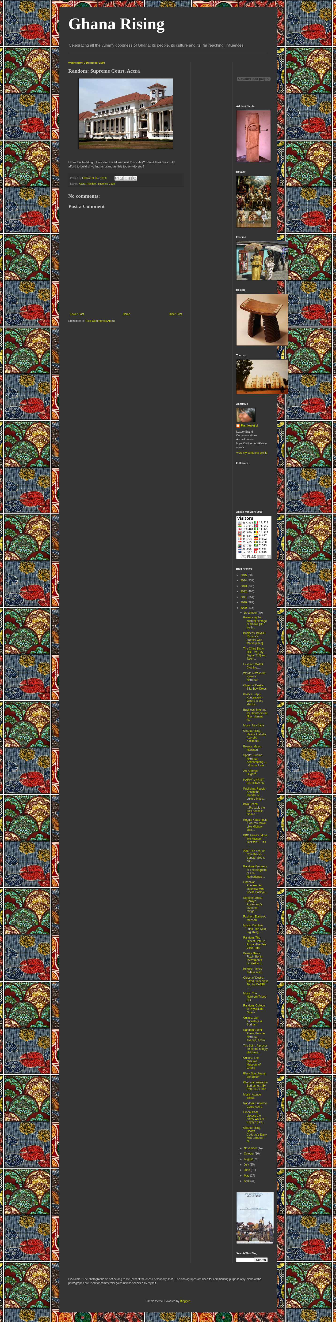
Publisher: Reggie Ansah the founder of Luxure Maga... (254, 793)
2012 (244, 591)
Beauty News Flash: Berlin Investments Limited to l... (253, 958)
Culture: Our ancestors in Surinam (252, 1021)
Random (91, 183)
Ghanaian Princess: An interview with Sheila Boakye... (255, 887)
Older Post (175, 314)
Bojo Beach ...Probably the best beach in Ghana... (254, 809)
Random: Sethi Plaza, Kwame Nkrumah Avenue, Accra (254, 1035)
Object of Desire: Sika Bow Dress (255, 687)
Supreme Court (106, 183)
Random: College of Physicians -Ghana (254, 1009)
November (251, 1148)
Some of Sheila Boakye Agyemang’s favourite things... (252, 904)
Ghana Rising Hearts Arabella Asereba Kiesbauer (254, 736)
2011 (244, 597)
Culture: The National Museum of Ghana (251, 1062)
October (249, 1153)
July (247, 1164)
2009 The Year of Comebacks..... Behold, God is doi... (254, 856)
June (247, 1170)
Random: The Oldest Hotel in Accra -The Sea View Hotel (254, 942)
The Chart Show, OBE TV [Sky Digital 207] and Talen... (254, 653)
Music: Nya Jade (253, 725)
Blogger (185, 1301)
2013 (244, 586)
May (247, 1175)
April (247, 1181)
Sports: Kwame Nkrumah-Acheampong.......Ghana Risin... (255, 760)
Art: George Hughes (250, 772)
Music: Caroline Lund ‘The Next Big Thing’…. (254, 929)
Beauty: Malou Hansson (252, 748)
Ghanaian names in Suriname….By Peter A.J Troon (255, 1086)
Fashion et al (249, 425)
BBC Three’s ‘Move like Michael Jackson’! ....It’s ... (255, 840)
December (251, 612)
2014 (244, 580)
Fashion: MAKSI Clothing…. (253, 666)
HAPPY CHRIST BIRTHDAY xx (253, 781)
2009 (244, 607)
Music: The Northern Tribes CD (254, 997)
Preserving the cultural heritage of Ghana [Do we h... (255, 622)
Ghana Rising (116, 24)
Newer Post (76, 314)
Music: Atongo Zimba (252, 1096)
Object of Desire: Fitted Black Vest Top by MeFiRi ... (255, 982)
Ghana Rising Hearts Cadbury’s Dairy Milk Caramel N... (255, 1134)
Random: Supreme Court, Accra (255, 1105)
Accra (82, 183)
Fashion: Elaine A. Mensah (254, 918)
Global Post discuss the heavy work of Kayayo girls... (253, 1117)
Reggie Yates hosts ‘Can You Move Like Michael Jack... (255, 825)
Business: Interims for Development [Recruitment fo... (255, 714)
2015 (244, 575)
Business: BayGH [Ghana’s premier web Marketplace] (254, 638)
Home (126, 314)
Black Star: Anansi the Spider (254, 1075)
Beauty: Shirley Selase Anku (252, 970)
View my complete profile (251, 452)
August (248, 1159)
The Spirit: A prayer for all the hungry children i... (255, 1049)
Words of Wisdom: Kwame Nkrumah (254, 677)
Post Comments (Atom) (100, 321)
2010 (244, 602)
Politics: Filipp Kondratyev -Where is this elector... (253, 699)
